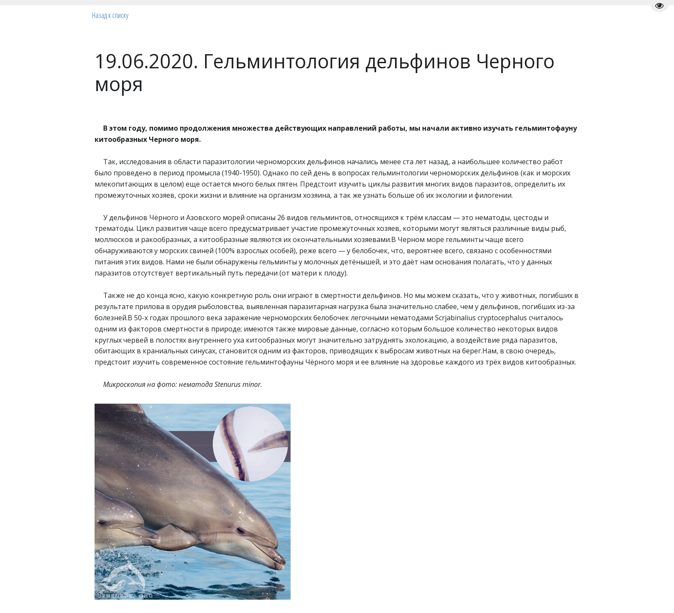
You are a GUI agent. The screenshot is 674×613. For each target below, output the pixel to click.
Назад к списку (110, 15)
